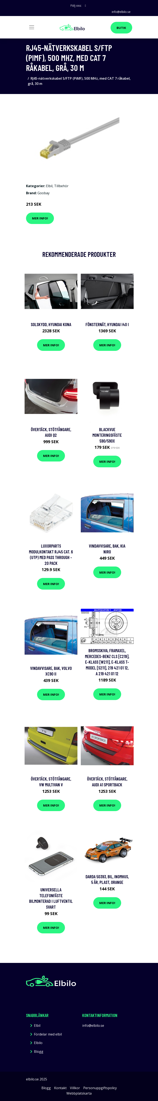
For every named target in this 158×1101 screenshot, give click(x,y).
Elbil (49, 186)
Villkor (75, 1088)
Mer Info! (40, 218)
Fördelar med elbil (48, 1034)
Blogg (38, 1051)
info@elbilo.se (121, 12)
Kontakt (60, 1088)
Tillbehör (61, 186)
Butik (121, 28)
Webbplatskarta (79, 1093)
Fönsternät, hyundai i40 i (107, 324)
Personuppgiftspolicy (100, 1088)
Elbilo (38, 1042)
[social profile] (85, 6)
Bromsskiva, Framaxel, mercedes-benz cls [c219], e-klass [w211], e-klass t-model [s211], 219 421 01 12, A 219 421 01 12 (107, 662)
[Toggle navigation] (31, 27)
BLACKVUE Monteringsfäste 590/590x (107, 435)
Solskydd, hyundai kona (51, 324)
